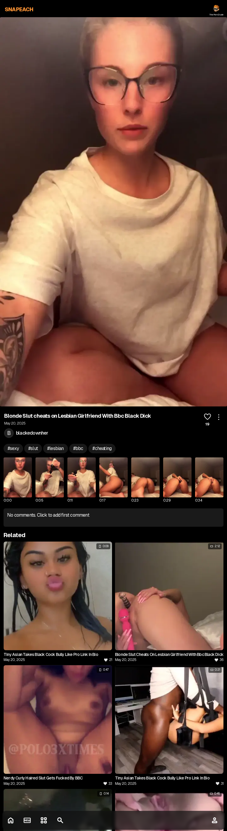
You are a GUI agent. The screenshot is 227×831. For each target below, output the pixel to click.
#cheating (102, 448)
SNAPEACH (19, 9)
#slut (33, 448)
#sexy (13, 448)
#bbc (78, 448)
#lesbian (55, 448)
